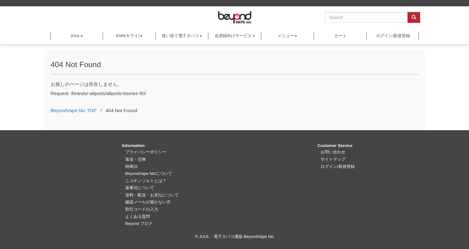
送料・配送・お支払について (152, 195)
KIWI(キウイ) (129, 36)
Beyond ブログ (139, 223)
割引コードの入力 (141, 209)
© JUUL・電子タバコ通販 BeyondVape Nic (234, 236)
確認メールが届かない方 (148, 202)
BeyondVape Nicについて (148, 173)
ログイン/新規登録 (392, 36)
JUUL (76, 36)
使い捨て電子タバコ (182, 36)
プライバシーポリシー (145, 152)
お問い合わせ (333, 152)
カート (340, 36)
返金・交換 (135, 159)
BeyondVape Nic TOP (74, 110)
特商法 (131, 166)
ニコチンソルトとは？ (145, 180)
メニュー (287, 36)
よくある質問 (137, 216)
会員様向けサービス (235, 36)
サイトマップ (333, 159)
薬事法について (139, 187)
